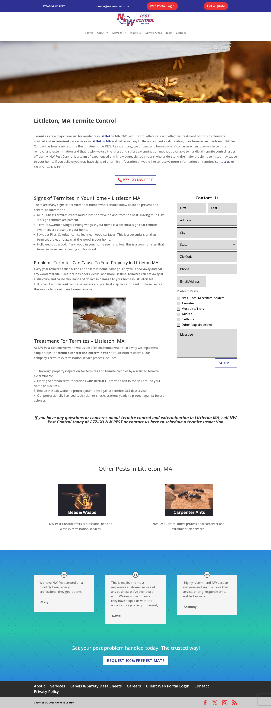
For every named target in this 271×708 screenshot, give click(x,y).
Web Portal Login (162, 6)
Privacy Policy (46, 691)
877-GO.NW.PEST (138, 179)
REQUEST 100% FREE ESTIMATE (135, 660)
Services (117, 33)
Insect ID (135, 33)
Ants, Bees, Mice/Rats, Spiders (200, 298)
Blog (169, 33)
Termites (185, 303)
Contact (181, 33)
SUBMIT (226, 362)
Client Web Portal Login (167, 686)
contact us (222, 162)
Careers (134, 686)
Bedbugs (185, 319)
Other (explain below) (194, 325)
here (154, 421)
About (100, 33)
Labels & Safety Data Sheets (96, 686)
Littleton (107, 136)
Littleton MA (101, 141)
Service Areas (153, 33)
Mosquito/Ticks (190, 309)
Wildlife (184, 314)
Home (89, 33)
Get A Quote (216, 6)
